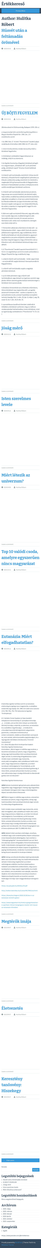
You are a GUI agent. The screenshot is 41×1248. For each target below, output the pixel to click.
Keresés (4, 1167)
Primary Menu (20, 11)
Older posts (8, 1160)
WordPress (18, 1242)
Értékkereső (13, 4)
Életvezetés (12, 1008)
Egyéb (5, 1231)
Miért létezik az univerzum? (12, 1190)
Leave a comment (7, 106)
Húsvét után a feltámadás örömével (14, 36)
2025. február (7, 1214)
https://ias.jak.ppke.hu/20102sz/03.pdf (14, 886)
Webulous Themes (7, 1245)
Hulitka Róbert (21, 49)
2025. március (7, 1211)
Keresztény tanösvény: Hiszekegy (12, 1084)
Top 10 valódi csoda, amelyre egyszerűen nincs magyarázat (20, 557)
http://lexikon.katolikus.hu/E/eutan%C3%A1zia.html (19, 891)
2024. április (7, 1216)
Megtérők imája (16, 921)
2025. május (7, 1209)
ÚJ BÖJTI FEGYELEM (19, 113)
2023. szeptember (9, 1221)
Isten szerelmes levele (10, 1187)
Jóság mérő (12, 328)
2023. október (7, 1219)
